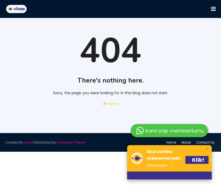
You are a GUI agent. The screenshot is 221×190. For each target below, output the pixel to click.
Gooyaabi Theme (71, 142)
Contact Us (205, 142)
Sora (28, 142)
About (186, 142)
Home (110, 103)
